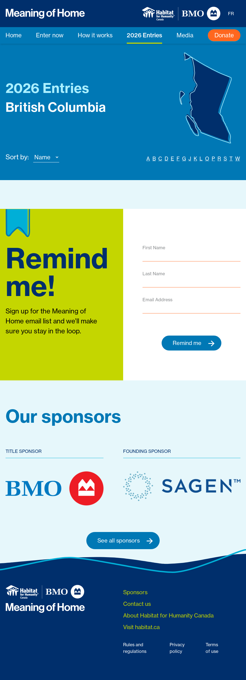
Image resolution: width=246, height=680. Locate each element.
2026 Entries (144, 35)
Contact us (137, 603)
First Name (154, 247)
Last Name (154, 273)
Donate (224, 35)
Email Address (157, 299)
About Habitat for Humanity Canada (168, 615)
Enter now (49, 35)
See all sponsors (125, 540)
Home (14, 35)
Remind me (194, 343)
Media (185, 35)
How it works (95, 35)
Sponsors (135, 592)
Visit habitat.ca (141, 627)
